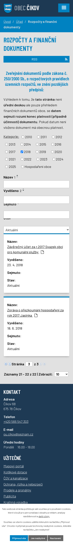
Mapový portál (14, 466)
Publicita (10, 496)
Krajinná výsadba (16, 502)
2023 (43, 159)
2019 (42, 152)
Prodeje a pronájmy (17, 490)
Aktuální (13, 285)
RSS (50, 59)
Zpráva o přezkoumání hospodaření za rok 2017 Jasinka (35, 312)
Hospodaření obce (38, 166)
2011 (43, 137)
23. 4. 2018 (15, 265)
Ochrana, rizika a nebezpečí (23, 484)
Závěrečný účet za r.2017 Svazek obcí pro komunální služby (35, 249)
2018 (27, 152)
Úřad (19, 21)
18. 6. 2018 (14, 328)
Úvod (7, 21)
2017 (12, 152)
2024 (59, 159)
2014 (27, 144)
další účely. (44, 516)
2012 (58, 137)
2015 (43, 144)
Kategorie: (11, 136)
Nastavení (55, 538)
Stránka (18, 364)
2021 (12, 159)
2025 (12, 166)
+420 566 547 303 (16, 421)
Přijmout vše (19, 538)
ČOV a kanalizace (16, 478)
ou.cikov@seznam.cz (18, 434)
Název (9, 177)
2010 (28, 137)
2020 (58, 152)
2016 (58, 144)
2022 (27, 159)
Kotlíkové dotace (15, 472)
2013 (12, 144)
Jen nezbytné (38, 538)
